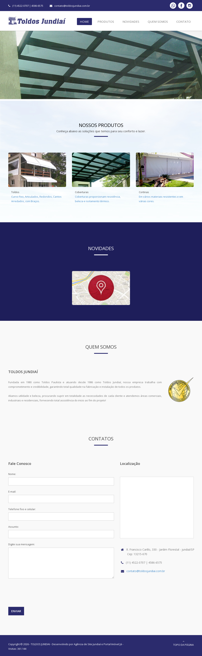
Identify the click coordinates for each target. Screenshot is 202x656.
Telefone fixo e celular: (22, 509)
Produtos (105, 22)
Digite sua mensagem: (21, 544)
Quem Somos (157, 22)
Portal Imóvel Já (113, 644)
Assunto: (13, 526)
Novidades (130, 22)
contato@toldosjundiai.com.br (72, 6)
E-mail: (12, 491)
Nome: (12, 474)
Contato (183, 22)
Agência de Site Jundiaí (87, 644)
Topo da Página (183, 643)
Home (83, 22)
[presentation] (38, 594)
